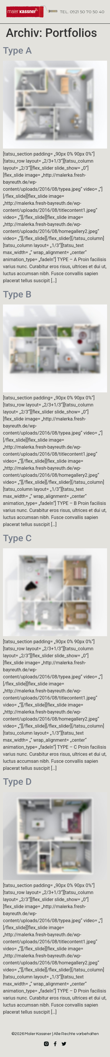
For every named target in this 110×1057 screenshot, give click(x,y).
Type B (17, 294)
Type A (17, 50)
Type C (17, 538)
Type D (17, 781)
